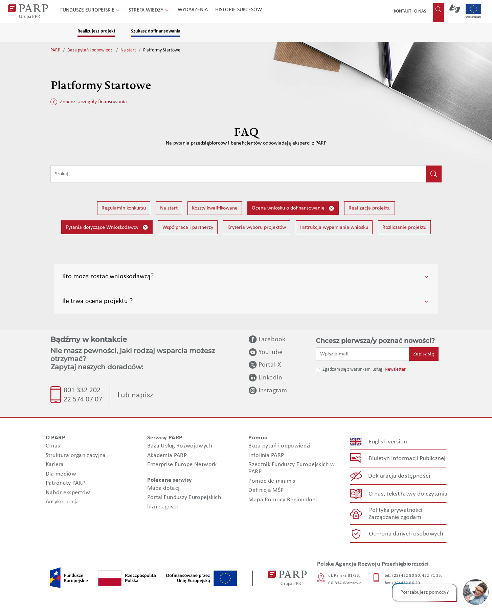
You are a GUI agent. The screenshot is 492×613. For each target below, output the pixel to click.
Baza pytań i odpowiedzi (90, 50)
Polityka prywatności (395, 510)
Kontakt (402, 11)
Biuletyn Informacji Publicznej (406, 458)
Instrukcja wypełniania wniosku (334, 227)
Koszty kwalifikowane (215, 208)
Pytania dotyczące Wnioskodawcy (107, 227)
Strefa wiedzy (149, 10)
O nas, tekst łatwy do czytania (408, 494)
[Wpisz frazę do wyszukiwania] (238, 174)
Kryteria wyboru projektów (256, 227)
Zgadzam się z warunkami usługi (352, 369)
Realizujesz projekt (96, 31)
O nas (420, 11)
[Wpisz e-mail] (362, 354)
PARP (55, 50)
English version (388, 441)
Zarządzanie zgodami (395, 517)
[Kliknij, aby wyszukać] (434, 174)
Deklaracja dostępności (399, 476)
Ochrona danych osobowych (406, 534)
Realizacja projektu (369, 208)
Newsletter (395, 369)
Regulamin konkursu (124, 208)
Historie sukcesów (238, 10)
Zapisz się (423, 354)
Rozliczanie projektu (404, 227)
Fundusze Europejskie (90, 10)
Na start (128, 50)
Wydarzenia (193, 10)
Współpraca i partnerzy (187, 227)
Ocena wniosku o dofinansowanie (293, 208)
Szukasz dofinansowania (155, 31)
